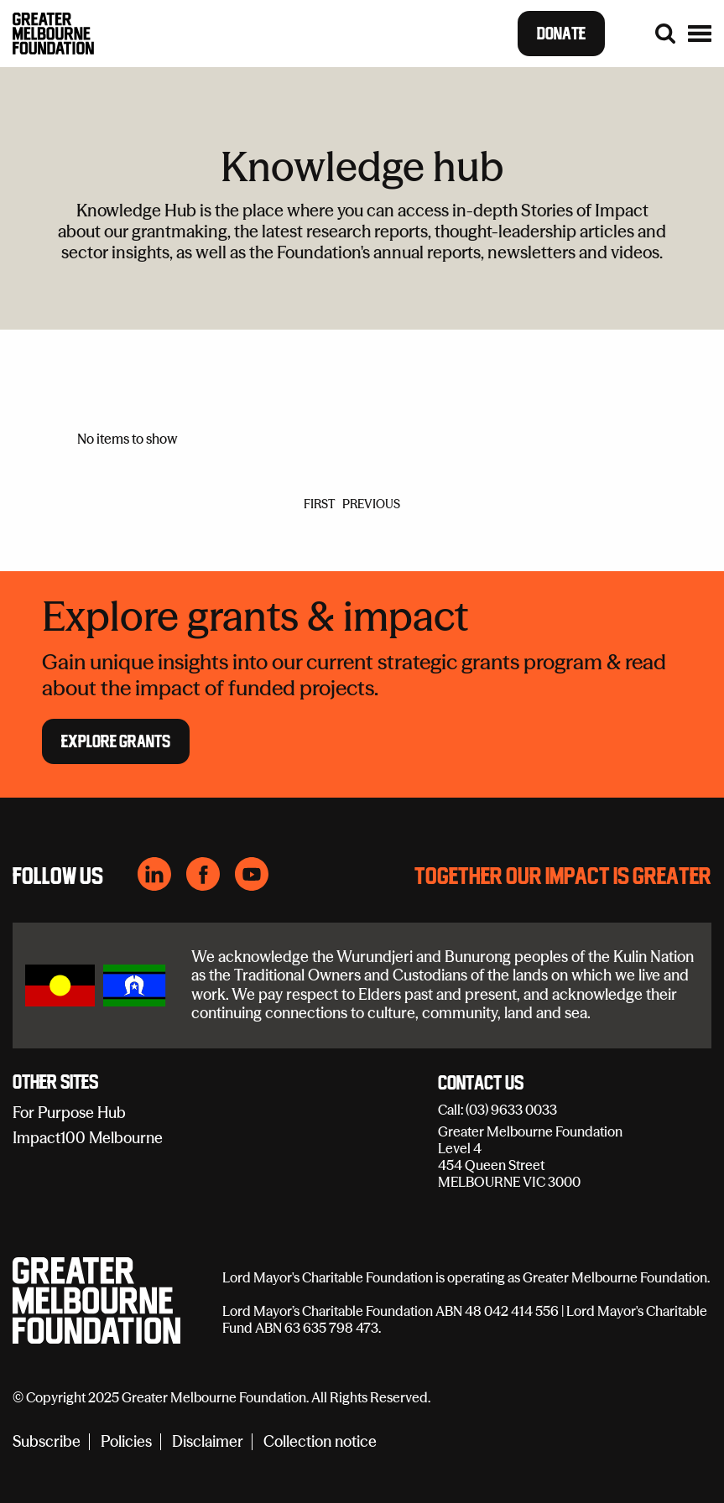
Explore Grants (115, 740)
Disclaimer (207, 1442)
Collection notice (320, 1442)
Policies (126, 1442)
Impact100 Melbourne (88, 1137)
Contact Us (480, 1083)
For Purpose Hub (69, 1112)
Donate (561, 33)
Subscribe (47, 1442)
